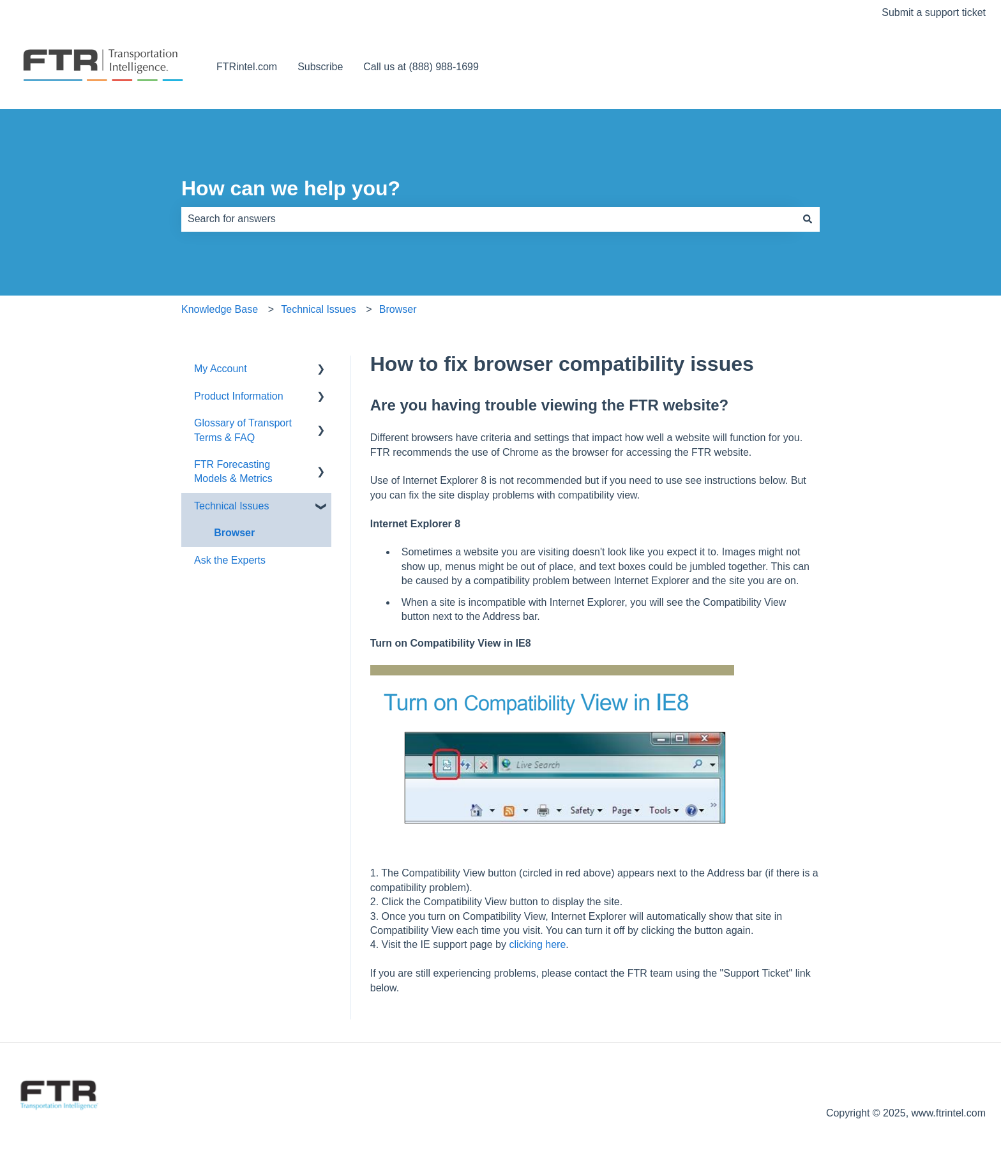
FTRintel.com (246, 66)
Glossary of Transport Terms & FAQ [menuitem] (243, 429)
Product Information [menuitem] (238, 396)
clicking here (537, 944)
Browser (398, 309)
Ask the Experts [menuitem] (230, 560)
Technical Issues (318, 309)
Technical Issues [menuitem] (231, 505)
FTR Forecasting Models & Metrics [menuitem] (233, 471)
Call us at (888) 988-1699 (421, 66)
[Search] (807, 219)
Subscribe (320, 66)
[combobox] (488, 219)
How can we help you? (290, 188)
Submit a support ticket (934, 12)
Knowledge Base (219, 309)
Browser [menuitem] (234, 532)
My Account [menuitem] (220, 368)
